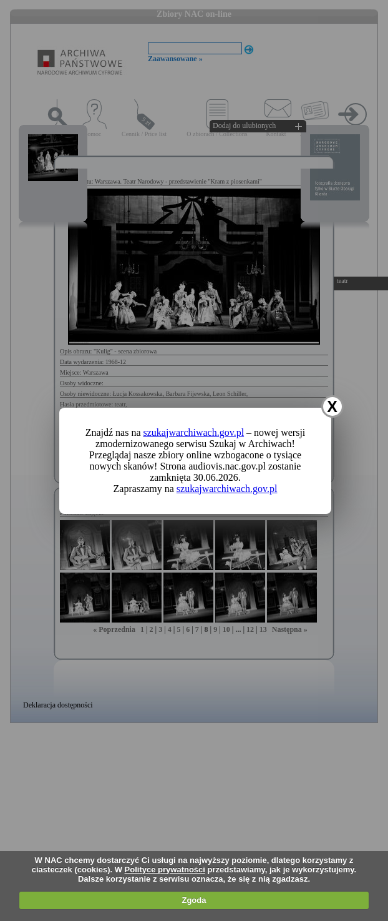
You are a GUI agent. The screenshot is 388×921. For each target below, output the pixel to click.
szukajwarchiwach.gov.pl (194, 432)
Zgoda (194, 900)
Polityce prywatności (165, 869)
